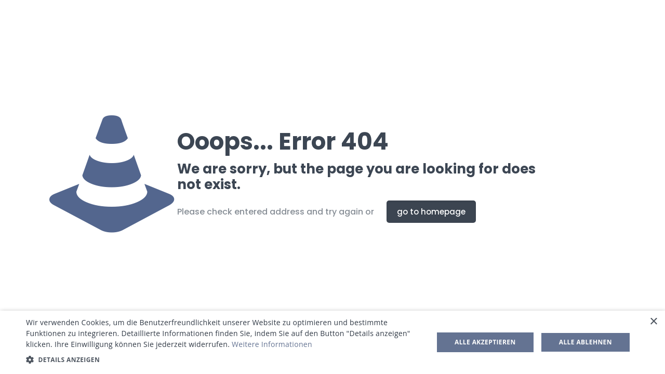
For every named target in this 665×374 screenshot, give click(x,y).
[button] (223, 359)
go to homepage (431, 211)
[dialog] (332, 342)
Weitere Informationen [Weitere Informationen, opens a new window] (272, 344)
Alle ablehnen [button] (585, 342)
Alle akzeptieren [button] (485, 342)
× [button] (653, 322)
